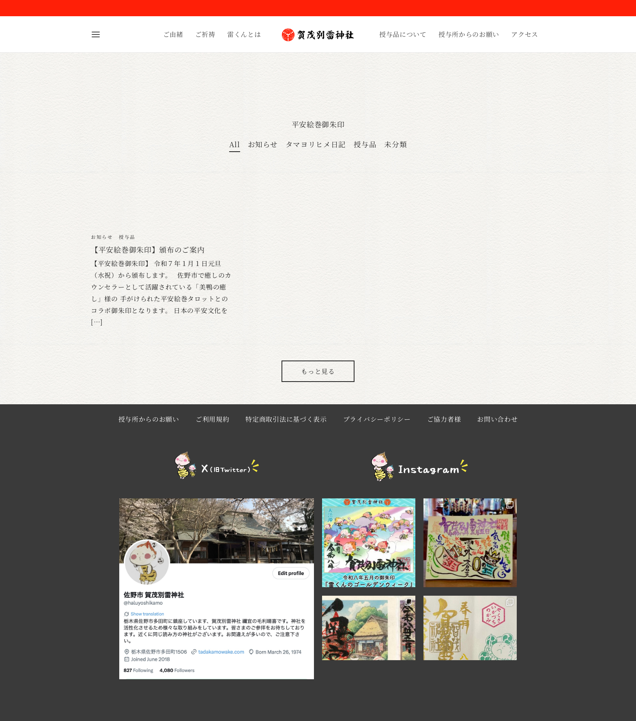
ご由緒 (173, 34)
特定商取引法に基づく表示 (286, 423)
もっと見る (318, 375)
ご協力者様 (444, 423)
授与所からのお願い (468, 34)
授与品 (365, 149)
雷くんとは (244, 34)
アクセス (524, 34)
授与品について (403, 34)
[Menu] (96, 34)
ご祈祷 (205, 34)
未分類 (395, 149)
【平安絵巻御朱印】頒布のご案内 (148, 254)
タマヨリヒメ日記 (316, 149)
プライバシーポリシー (377, 423)
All (234, 149)
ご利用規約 (213, 423)
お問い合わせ (497, 423)
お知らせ (263, 149)
